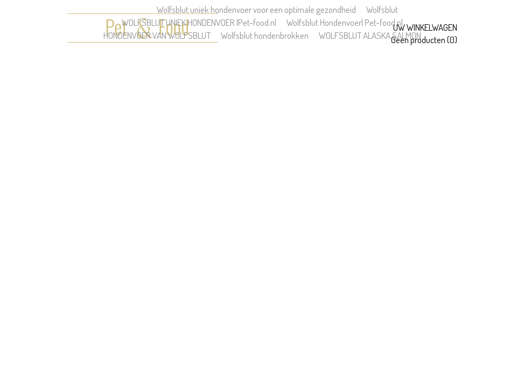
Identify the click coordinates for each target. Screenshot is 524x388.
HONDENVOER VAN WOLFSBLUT (157, 35)
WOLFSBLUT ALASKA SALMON (370, 35)
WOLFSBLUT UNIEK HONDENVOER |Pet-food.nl (199, 22)
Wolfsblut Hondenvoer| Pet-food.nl (345, 22)
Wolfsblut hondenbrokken (265, 35)
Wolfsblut (382, 9)
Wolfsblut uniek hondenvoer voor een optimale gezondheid (256, 9)
